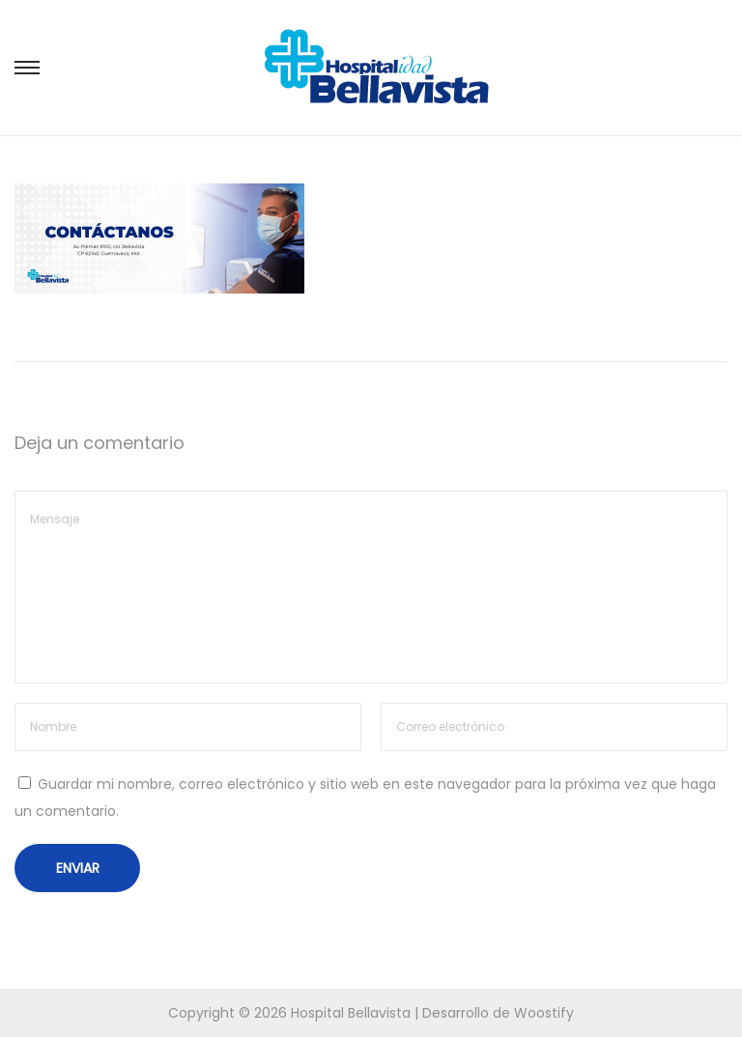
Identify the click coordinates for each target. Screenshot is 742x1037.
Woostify (544, 1013)
